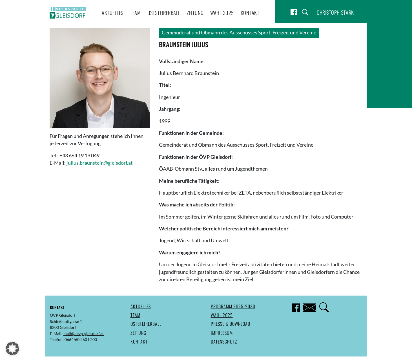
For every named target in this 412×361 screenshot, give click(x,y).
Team (135, 12)
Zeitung (195, 12)
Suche (305, 12)
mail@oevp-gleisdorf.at (83, 333)
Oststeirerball (163, 12)
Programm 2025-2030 (233, 306)
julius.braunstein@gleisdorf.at (100, 163)
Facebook (294, 12)
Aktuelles (112, 12)
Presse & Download (230, 323)
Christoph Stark (335, 12)
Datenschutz (224, 341)
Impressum (222, 332)
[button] (12, 348)
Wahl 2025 (222, 12)
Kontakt (250, 12)
